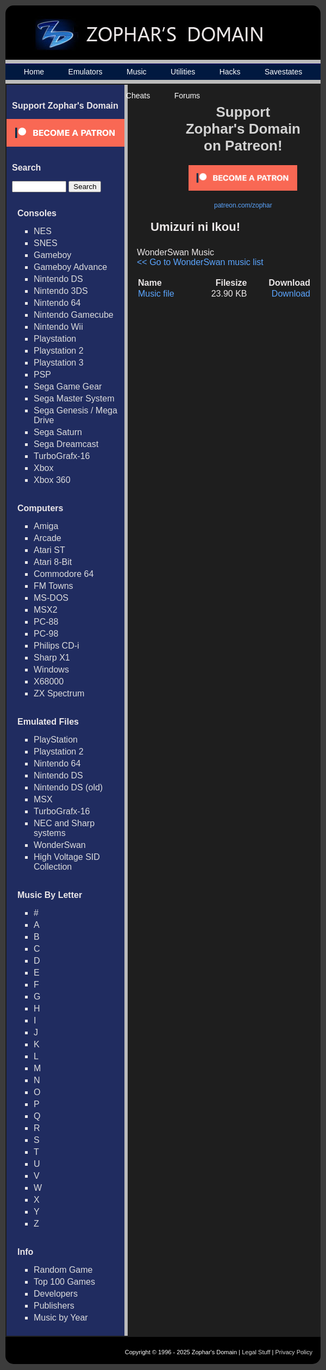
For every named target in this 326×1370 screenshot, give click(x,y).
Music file (156, 293)
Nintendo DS (58, 279)
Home (34, 71)
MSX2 (46, 609)
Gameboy (52, 255)
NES (43, 231)
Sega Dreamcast (66, 444)
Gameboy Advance (70, 267)
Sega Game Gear (68, 386)
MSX (43, 799)
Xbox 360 (52, 480)
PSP (42, 374)
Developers (56, 1293)
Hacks (230, 71)
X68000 (49, 681)
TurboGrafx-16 (62, 456)
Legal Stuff (256, 1352)
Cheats (138, 95)
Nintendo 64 (57, 302)
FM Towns (53, 585)
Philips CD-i (56, 645)
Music (137, 71)
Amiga (46, 526)
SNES (46, 243)
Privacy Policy (293, 1352)
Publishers (54, 1305)
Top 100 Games (64, 1281)
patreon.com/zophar (243, 205)
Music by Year (61, 1317)
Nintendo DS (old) (68, 787)
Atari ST (49, 550)
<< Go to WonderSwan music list (200, 262)
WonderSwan (60, 845)
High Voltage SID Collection (67, 861)
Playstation (55, 338)
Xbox (43, 468)
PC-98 (46, 633)
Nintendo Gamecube (74, 314)
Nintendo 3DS (61, 291)
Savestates (283, 71)
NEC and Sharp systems (64, 828)
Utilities (183, 71)
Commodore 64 (63, 574)
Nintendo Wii (58, 326)
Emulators (85, 71)
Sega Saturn (58, 432)
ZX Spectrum (59, 693)
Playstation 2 (59, 350)
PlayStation (56, 739)
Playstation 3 (59, 362)
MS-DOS (51, 597)
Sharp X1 (52, 657)
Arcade (47, 538)
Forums (187, 95)
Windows (51, 669)
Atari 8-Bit (53, 562)
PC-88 (46, 621)
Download (291, 293)
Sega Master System (74, 398)
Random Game (63, 1269)
